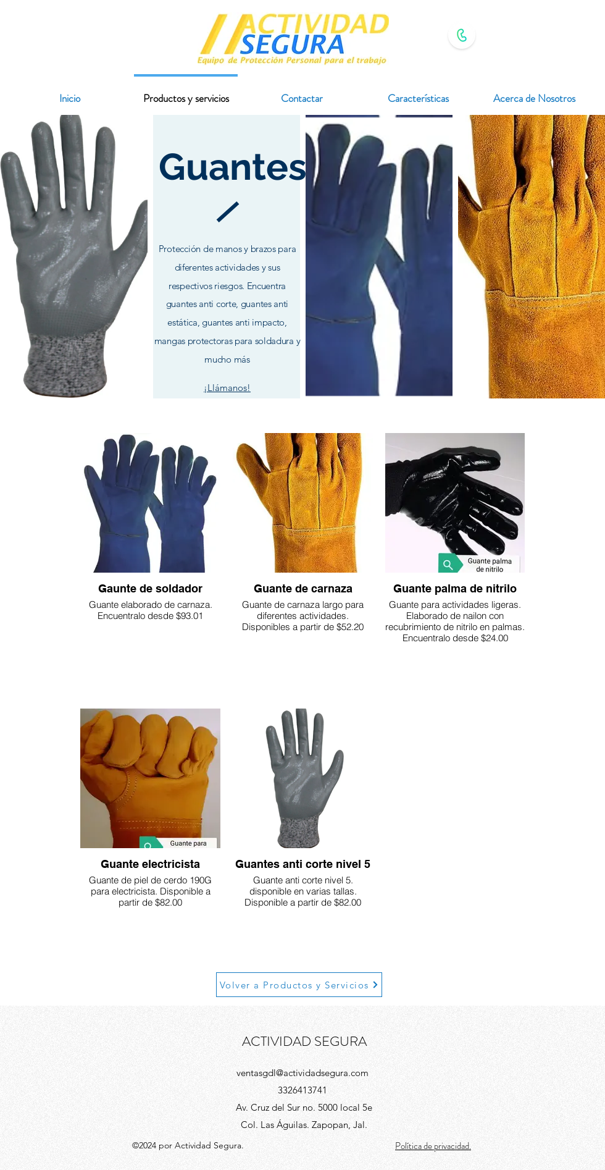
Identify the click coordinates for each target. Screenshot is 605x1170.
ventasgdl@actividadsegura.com (302, 1073)
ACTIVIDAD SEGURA (304, 1041)
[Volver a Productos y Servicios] (299, 984)
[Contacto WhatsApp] (461, 35)
